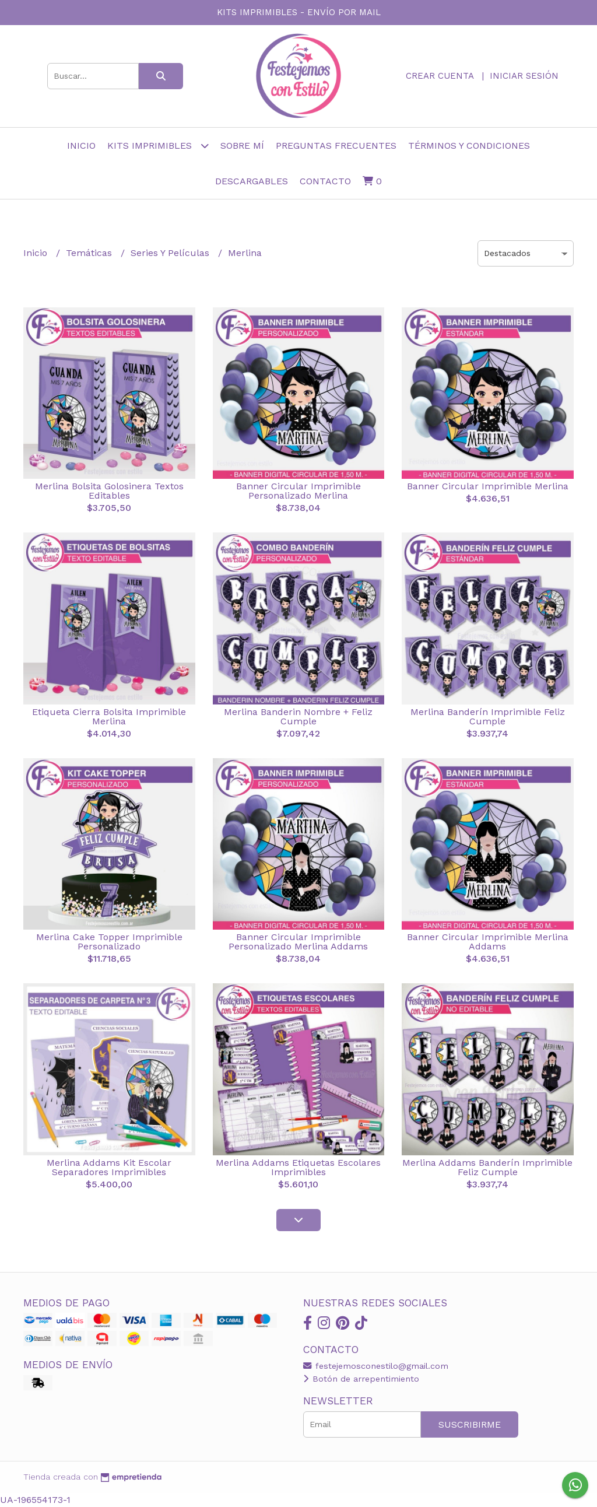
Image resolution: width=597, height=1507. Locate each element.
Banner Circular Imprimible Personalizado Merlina (298, 491)
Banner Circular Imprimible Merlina (487, 486)
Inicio (81, 145)
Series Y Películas (171, 252)
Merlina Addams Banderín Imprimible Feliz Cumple (487, 1167)
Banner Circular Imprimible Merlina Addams (487, 941)
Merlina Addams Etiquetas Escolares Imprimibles (298, 1167)
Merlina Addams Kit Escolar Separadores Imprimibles (109, 1167)
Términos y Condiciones (469, 145)
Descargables (251, 181)
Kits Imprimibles (158, 145)
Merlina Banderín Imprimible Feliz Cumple (487, 716)
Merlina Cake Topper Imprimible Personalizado (109, 941)
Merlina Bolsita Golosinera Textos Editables (109, 491)
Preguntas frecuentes (336, 145)
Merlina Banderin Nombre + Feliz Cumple (298, 716)
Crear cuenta (439, 76)
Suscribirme (469, 1424)
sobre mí (242, 145)
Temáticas (90, 252)
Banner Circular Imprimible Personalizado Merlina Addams (298, 941)
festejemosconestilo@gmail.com (375, 1366)
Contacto (325, 181)
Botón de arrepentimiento (361, 1378)
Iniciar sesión (524, 76)
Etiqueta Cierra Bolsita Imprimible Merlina (109, 716)
